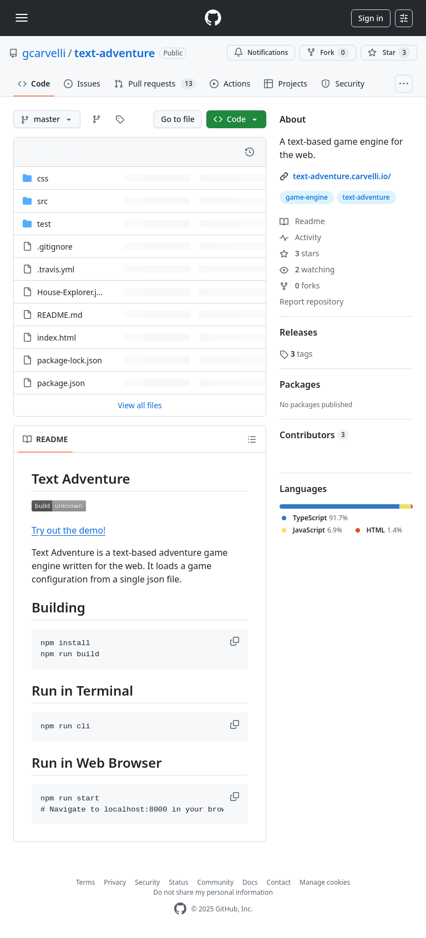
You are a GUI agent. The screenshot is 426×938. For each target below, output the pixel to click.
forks (300, 285)
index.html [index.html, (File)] (56, 337)
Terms (85, 882)
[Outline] (251, 439)
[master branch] (46, 119)
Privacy (115, 882)
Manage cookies (325, 882)
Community (215, 882)
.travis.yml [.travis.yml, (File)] (55, 269)
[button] (236, 641)
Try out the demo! (68, 530)
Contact (279, 882)
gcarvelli (43, 52)
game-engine (307, 197)
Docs (250, 882)
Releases (298, 332)
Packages (300, 384)
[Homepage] (213, 18)
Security (147, 882)
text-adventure (114, 52)
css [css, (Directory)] (42, 178)
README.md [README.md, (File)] (60, 315)
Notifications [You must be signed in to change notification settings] (261, 52)
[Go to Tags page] (119, 119)
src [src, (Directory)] (42, 201)
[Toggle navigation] (21, 17)
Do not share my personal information (213, 892)
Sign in (370, 18)
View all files (140, 405)
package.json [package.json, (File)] (61, 383)
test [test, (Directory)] (44, 224)
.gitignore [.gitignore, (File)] (55, 246)
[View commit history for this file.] (249, 152)
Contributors (314, 435)
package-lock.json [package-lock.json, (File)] (69, 360)
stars (299, 253)
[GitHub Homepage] (180, 909)
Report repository (311, 301)
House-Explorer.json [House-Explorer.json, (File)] (73, 292)
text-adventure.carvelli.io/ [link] (342, 176)
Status (178, 882)
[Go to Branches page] (96, 119)
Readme (302, 221)
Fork (327, 52)
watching (307, 269)
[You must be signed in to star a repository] (389, 52)
